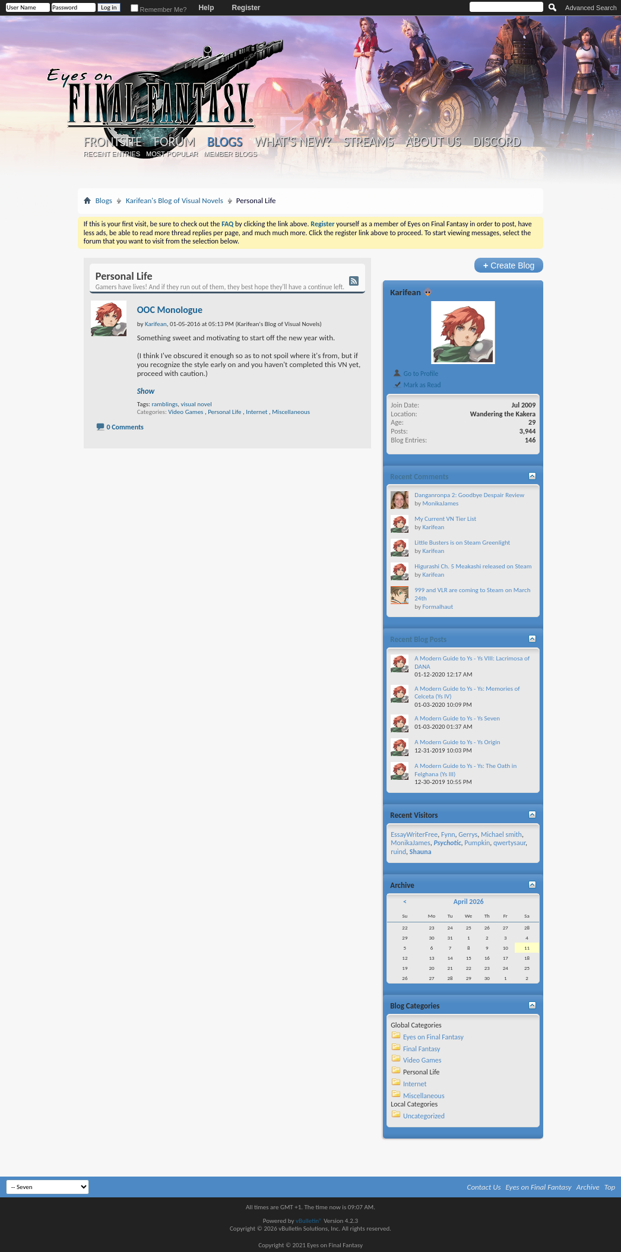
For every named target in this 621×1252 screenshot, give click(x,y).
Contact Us (484, 1187)
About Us (433, 142)
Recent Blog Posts (418, 639)
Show (145, 391)
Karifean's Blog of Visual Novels (174, 200)
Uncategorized (424, 1116)
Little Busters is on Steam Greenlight (462, 542)
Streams (368, 142)
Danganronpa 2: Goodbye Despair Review (469, 495)
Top (610, 1187)
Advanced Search (591, 7)
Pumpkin (477, 843)
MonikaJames (440, 503)
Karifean (405, 292)
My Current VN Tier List (445, 519)
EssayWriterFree (414, 834)
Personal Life (224, 412)
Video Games (185, 412)
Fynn (448, 834)
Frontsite (113, 142)
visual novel (195, 404)
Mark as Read (416, 385)
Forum (174, 142)
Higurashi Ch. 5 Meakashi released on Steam (472, 566)
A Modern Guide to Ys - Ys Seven (457, 718)
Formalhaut (437, 607)
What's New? (292, 142)
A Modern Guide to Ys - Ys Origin (457, 742)
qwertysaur (509, 843)
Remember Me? (159, 9)
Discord (497, 142)
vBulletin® (309, 1221)
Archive (588, 1187)
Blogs (224, 142)
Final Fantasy (421, 1049)
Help (206, 8)
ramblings (164, 404)
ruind (398, 852)
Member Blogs (230, 153)
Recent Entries (111, 153)
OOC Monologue (169, 309)
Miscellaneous (291, 412)
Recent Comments (419, 476)
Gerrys (467, 834)
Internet (256, 412)
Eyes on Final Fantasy (433, 1037)
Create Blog (509, 265)
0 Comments (124, 427)
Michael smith (501, 834)
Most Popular (172, 153)
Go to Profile (415, 373)
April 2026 (469, 901)
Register (246, 8)
